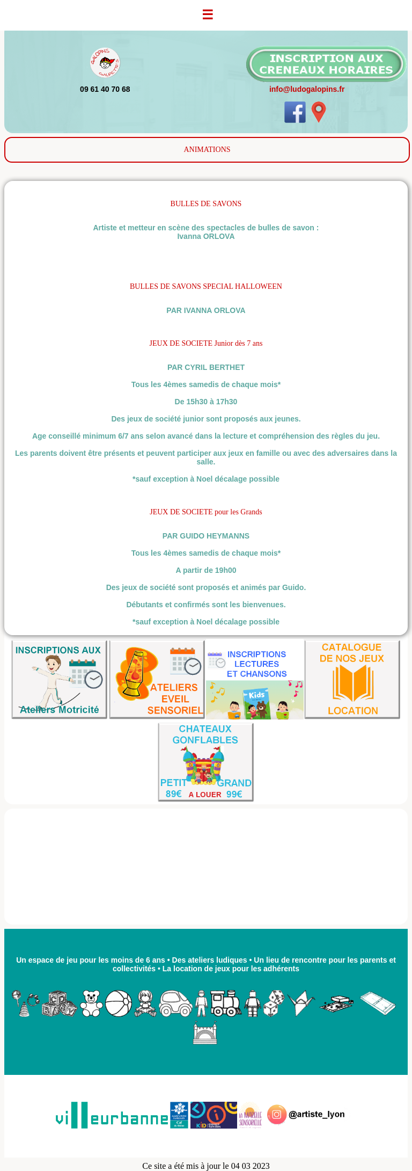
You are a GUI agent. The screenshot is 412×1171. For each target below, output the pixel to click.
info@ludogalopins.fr (306, 89)
